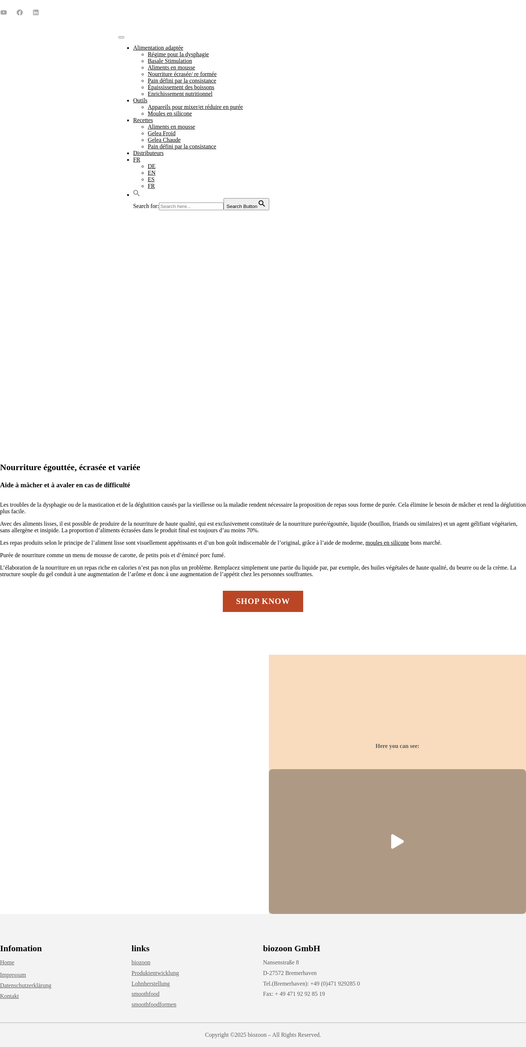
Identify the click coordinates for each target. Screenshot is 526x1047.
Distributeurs (148, 153)
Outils (140, 100)
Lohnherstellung (151, 983)
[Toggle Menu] (121, 37)
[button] (136, 195)
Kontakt (9, 996)
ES (151, 179)
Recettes (143, 120)
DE (151, 166)
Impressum (13, 975)
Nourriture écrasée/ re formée (182, 74)
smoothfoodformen (154, 1004)
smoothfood (145, 994)
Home (7, 962)
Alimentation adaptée (158, 48)
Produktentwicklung (155, 973)
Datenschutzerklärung (25, 985)
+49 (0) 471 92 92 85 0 (334, 12)
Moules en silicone (170, 113)
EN (151, 173)
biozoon (141, 962)
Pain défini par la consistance (182, 81)
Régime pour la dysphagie (178, 54)
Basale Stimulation (170, 61)
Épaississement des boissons (181, 87)
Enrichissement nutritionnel (180, 94)
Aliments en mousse (171, 67)
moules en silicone (387, 543)
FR (136, 159)
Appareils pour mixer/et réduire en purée (195, 107)
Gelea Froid (161, 133)
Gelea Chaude (164, 140)
